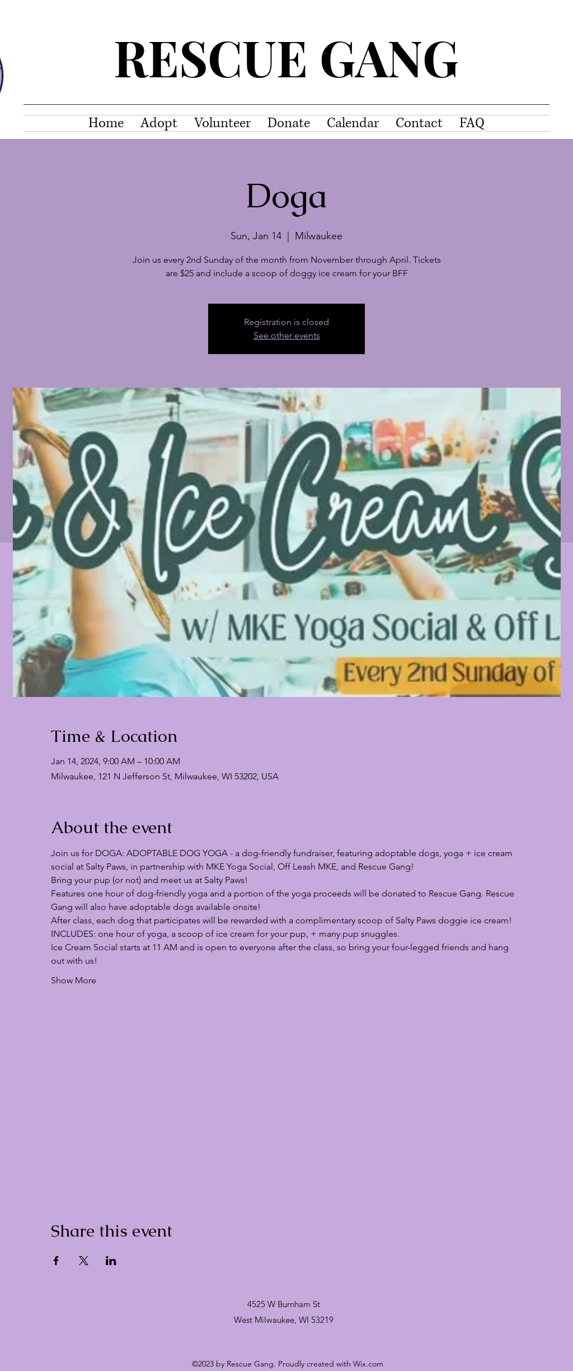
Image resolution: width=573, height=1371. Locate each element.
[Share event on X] (83, 1260)
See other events (286, 335)
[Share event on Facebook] (56, 1260)
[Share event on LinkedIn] (111, 1260)
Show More (73, 980)
